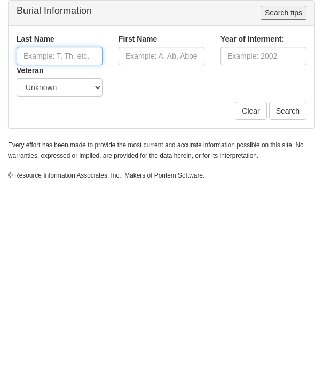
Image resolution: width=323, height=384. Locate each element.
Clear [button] (250, 111)
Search (288, 111)
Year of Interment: (252, 39)
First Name (138, 39)
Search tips (283, 13)
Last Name (35, 39)
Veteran (30, 70)
